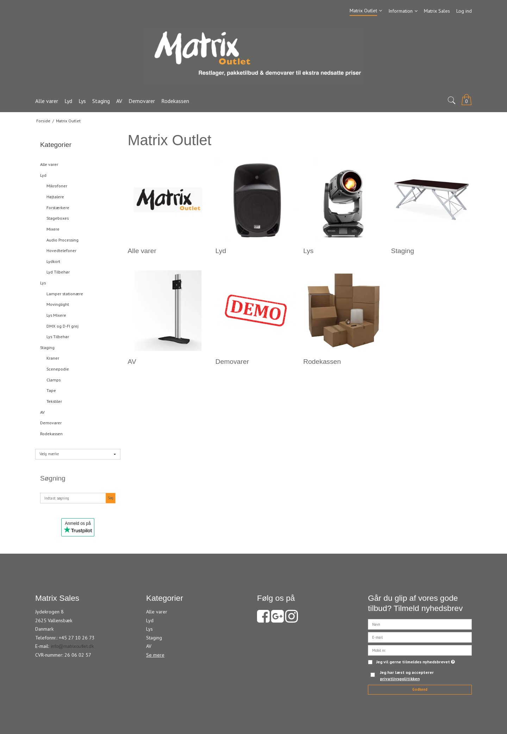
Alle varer (49, 164)
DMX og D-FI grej (62, 326)
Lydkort (53, 261)
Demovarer (51, 422)
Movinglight (57, 304)
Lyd (43, 175)
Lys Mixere (56, 315)
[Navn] (420, 623)
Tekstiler (54, 401)
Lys (43, 282)
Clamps (53, 379)
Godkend (419, 689)
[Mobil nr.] (420, 649)
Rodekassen (51, 433)
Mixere (53, 229)
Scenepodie (57, 369)
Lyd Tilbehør (58, 272)
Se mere (155, 655)
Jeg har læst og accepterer (407, 675)
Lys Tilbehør (57, 336)
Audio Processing (62, 240)
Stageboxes (57, 218)
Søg (110, 497)
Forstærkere (57, 207)
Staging (47, 347)
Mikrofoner (56, 185)
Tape (51, 390)
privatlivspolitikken (400, 678)
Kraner (52, 358)
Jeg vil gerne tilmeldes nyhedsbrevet (415, 662)
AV (42, 412)
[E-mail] (420, 636)
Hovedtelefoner (61, 250)
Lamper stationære (64, 293)
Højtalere (55, 196)
